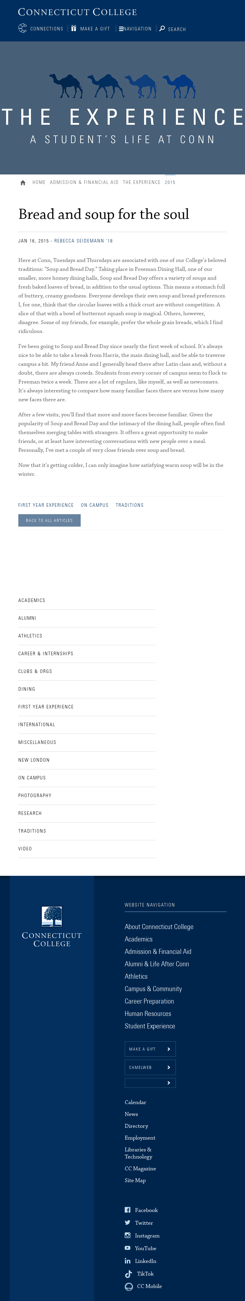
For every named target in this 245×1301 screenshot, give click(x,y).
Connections (47, 29)
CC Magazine (140, 1168)
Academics (138, 938)
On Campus (95, 504)
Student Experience (150, 1025)
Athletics (136, 976)
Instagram (147, 1235)
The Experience (142, 181)
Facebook (146, 1209)
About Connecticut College (159, 926)
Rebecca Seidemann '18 (83, 240)
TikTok (145, 1273)
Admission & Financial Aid (84, 181)
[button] (150, 1082)
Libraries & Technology (138, 1152)
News (131, 1113)
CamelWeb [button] (140, 1067)
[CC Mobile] (143, 1286)
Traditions (130, 504)
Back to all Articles (49, 520)
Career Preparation (149, 1000)
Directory (136, 1125)
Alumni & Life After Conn (157, 963)
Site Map (135, 1180)
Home (24, 183)
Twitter (144, 1222)
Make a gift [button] (142, 1049)
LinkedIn (145, 1260)
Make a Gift (95, 29)
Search (177, 29)
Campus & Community (153, 988)
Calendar (135, 1102)
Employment (140, 1137)
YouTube (145, 1248)
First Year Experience (46, 504)
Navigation (137, 29)
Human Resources (148, 1013)
